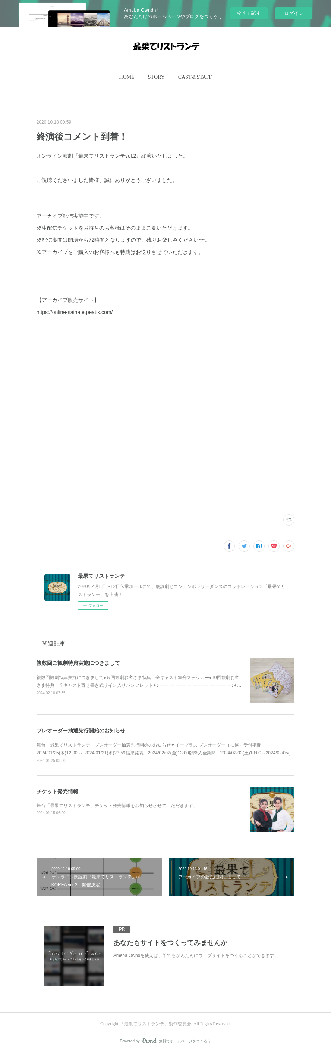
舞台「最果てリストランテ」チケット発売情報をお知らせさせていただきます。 (117, 805)
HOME (127, 77)
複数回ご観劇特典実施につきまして (78, 663)
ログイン (293, 13)
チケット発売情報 (57, 791)
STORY (156, 77)
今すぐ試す (249, 13)
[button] (127, 77)
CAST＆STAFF (195, 77)
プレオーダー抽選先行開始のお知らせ (81, 731)
